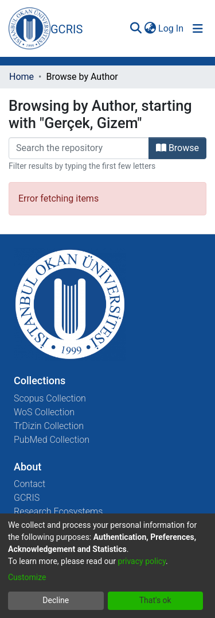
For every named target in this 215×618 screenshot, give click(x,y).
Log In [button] (171, 28)
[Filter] (79, 148)
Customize (27, 577)
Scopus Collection (50, 398)
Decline (55, 600)
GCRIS (27, 497)
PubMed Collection (51, 439)
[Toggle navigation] (197, 29)
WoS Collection (44, 412)
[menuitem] (150, 29)
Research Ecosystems (58, 511)
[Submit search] (135, 29)
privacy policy (142, 561)
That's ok (155, 600)
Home (21, 76)
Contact (29, 483)
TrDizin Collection (49, 425)
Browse (177, 147)
